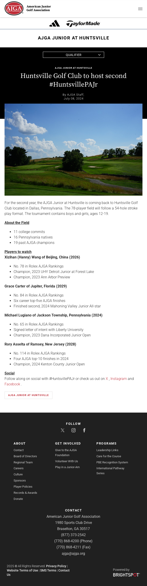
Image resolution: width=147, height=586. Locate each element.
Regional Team (23, 462)
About (20, 443)
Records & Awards (25, 492)
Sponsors (20, 480)
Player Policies (23, 486)
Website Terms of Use (22, 570)
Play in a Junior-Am (67, 467)
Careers (19, 468)
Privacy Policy (56, 566)
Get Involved (68, 443)
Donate (18, 499)
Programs (106, 443)
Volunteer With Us (66, 461)
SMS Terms (48, 570)
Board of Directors (25, 456)
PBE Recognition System (112, 462)
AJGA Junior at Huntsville (73, 68)
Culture (18, 474)
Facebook (12, 384)
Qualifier (73, 55)
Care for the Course (108, 456)
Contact (19, 450)
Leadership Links (107, 450)
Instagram (118, 379)
